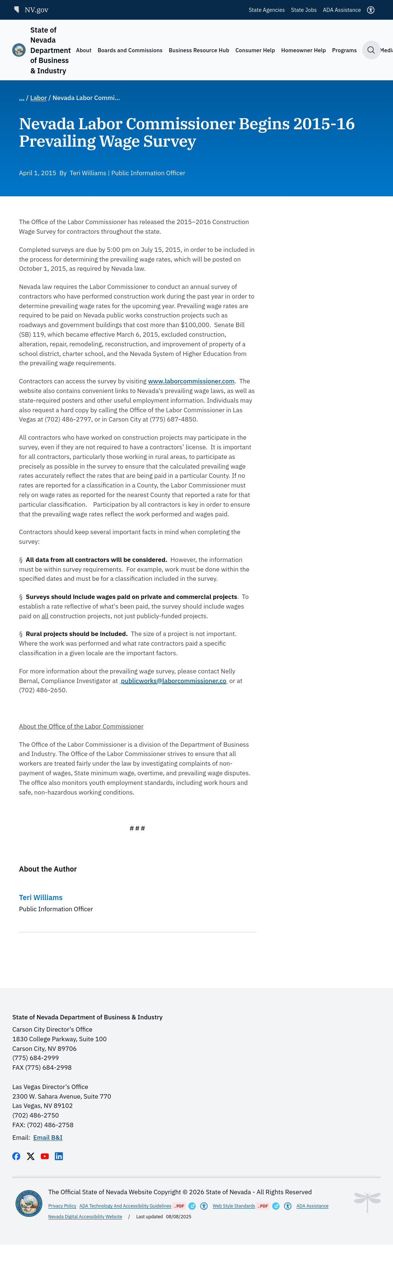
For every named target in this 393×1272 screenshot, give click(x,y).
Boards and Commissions (130, 50)
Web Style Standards (234, 1206)
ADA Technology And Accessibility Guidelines (125, 1206)
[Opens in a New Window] (192, 1206)
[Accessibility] (370, 10)
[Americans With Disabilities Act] (204, 1206)
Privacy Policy (62, 1206)
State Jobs (304, 9)
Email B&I (48, 1137)
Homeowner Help (303, 50)
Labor (38, 97)
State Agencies (267, 9)
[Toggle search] (371, 50)
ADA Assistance (342, 9)
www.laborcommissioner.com (191, 381)
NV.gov (30, 9)
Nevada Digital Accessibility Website (85, 1216)
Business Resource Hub (199, 50)
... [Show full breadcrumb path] (21, 97)
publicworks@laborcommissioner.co (173, 680)
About (84, 50)
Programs (344, 50)
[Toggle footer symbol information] (367, 1202)
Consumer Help (255, 50)
